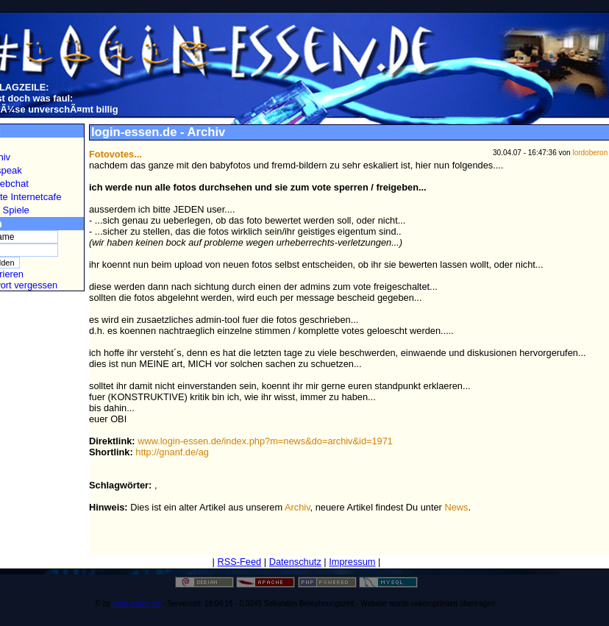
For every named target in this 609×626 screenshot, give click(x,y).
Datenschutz (295, 561)
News (456, 507)
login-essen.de (136, 604)
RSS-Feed (239, 561)
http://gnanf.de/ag (172, 452)
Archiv (297, 507)
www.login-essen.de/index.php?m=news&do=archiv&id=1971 (265, 441)
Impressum (352, 561)
